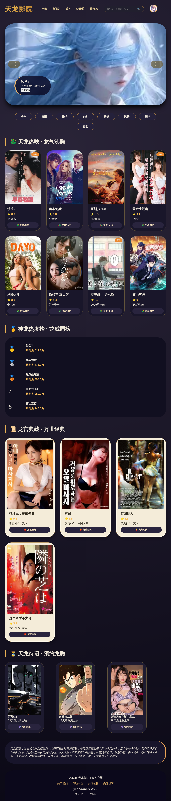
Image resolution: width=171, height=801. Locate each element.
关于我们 (62, 783)
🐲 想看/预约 (23, 225)
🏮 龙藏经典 (30, 529)
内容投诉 (108, 783)
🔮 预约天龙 (24, 727)
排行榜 (94, 9)
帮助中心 (77, 783)
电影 (44, 9)
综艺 (68, 9)
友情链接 (93, 783)
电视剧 (56, 9)
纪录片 (80, 9)
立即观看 (25, 90)
